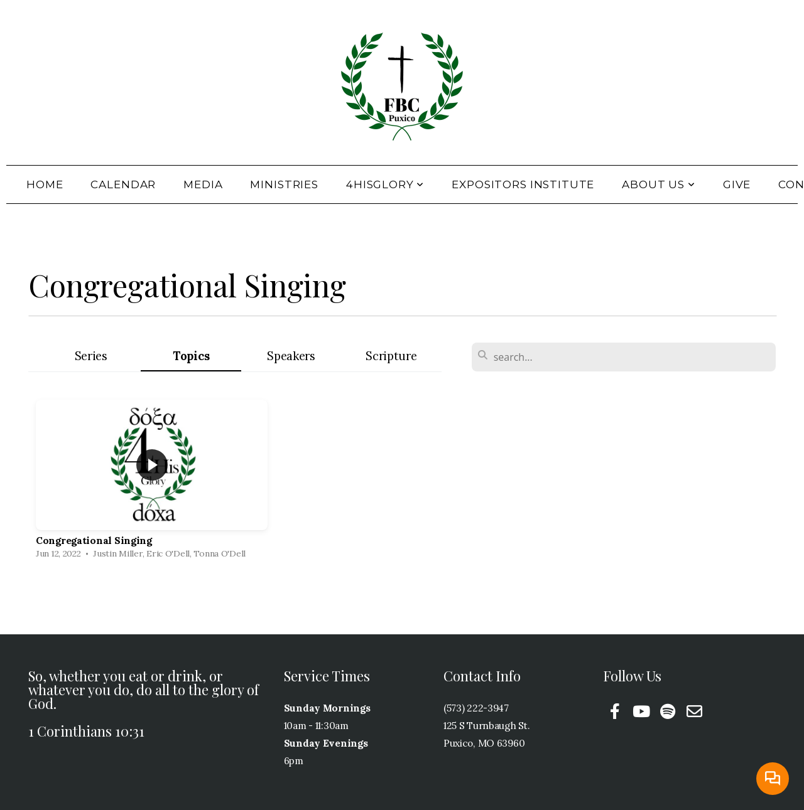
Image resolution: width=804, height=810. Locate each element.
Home (44, 184)
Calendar (123, 184)
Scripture (391, 356)
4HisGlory (385, 184)
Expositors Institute (523, 184)
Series (91, 356)
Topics (191, 356)
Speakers (291, 356)
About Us (658, 184)
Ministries (284, 184)
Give (737, 184)
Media (202, 184)
